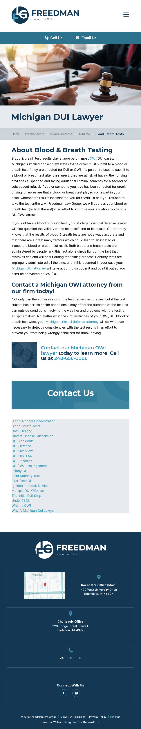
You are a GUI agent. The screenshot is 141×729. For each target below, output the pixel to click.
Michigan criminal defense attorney (72, 322)
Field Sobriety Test (26, 476)
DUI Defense (21, 446)
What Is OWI (21, 506)
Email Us (88, 38)
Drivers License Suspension (32, 436)
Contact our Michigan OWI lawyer (73, 350)
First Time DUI (22, 481)
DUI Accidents (23, 441)
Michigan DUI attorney (29, 268)
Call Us (56, 38)
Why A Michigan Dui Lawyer (33, 511)
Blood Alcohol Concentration (33, 421)
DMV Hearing (22, 431)
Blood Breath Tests (26, 426)
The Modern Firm (88, 722)
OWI (93, 158)
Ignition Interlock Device (30, 486)
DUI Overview (22, 451)
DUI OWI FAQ (22, 456)
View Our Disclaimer (73, 716)
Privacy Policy (97, 716)
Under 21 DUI (22, 501)
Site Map (115, 716)
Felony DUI (20, 471)
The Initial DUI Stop (26, 496)
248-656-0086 (71, 358)
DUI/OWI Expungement (29, 466)
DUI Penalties (22, 461)
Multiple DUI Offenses (28, 491)
